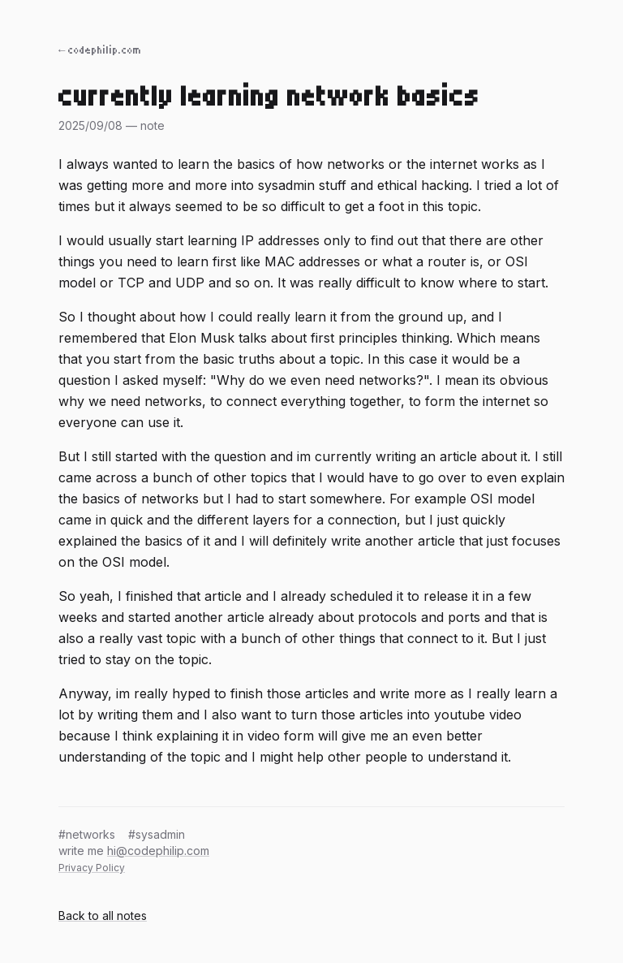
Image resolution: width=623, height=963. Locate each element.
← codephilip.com (100, 50)
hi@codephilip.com (158, 850)
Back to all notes (102, 915)
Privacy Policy (91, 868)
